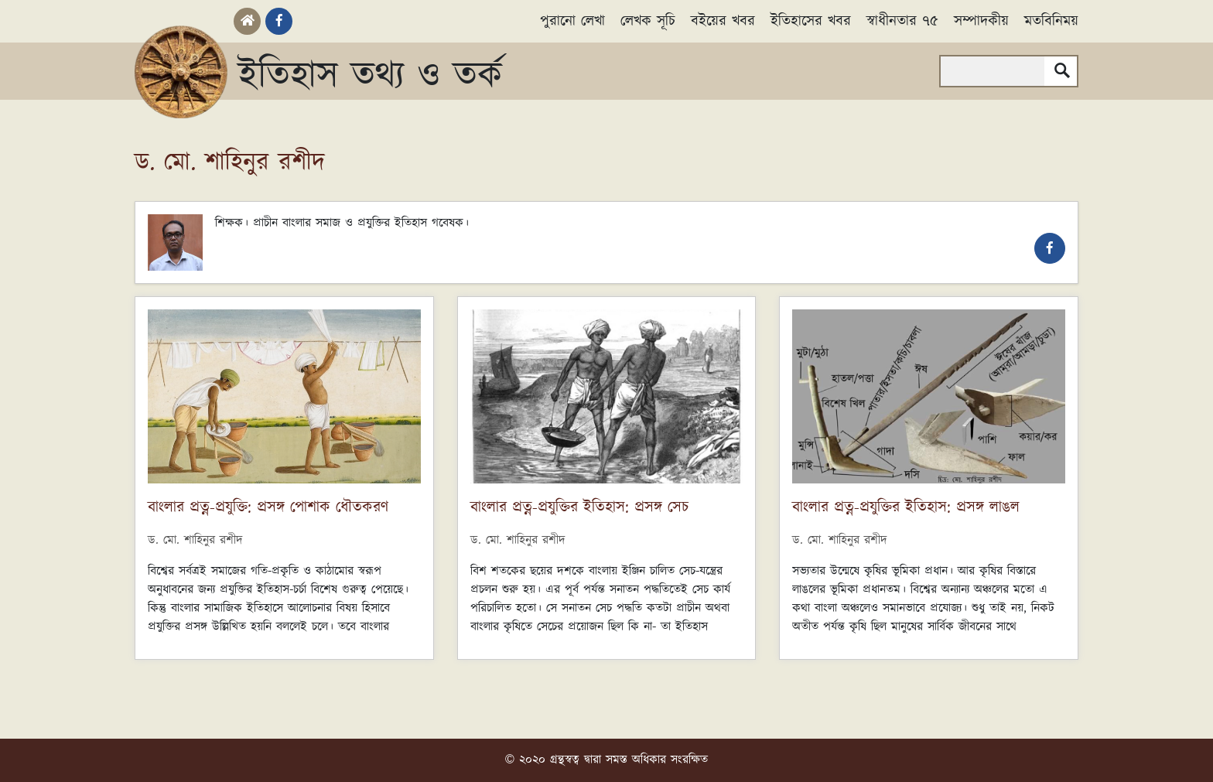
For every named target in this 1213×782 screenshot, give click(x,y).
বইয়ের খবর (723, 21)
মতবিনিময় (1051, 21)
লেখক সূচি (647, 21)
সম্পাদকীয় (981, 21)
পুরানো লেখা (572, 21)
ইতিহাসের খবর (811, 21)
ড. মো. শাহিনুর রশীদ (195, 540)
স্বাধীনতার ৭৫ (902, 21)
